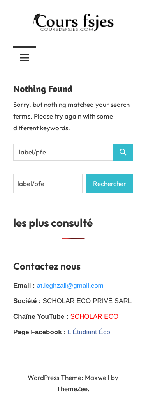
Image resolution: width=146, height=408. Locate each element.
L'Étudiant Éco (89, 332)
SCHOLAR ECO (94, 316)
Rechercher (109, 183)
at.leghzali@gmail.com (70, 285)
